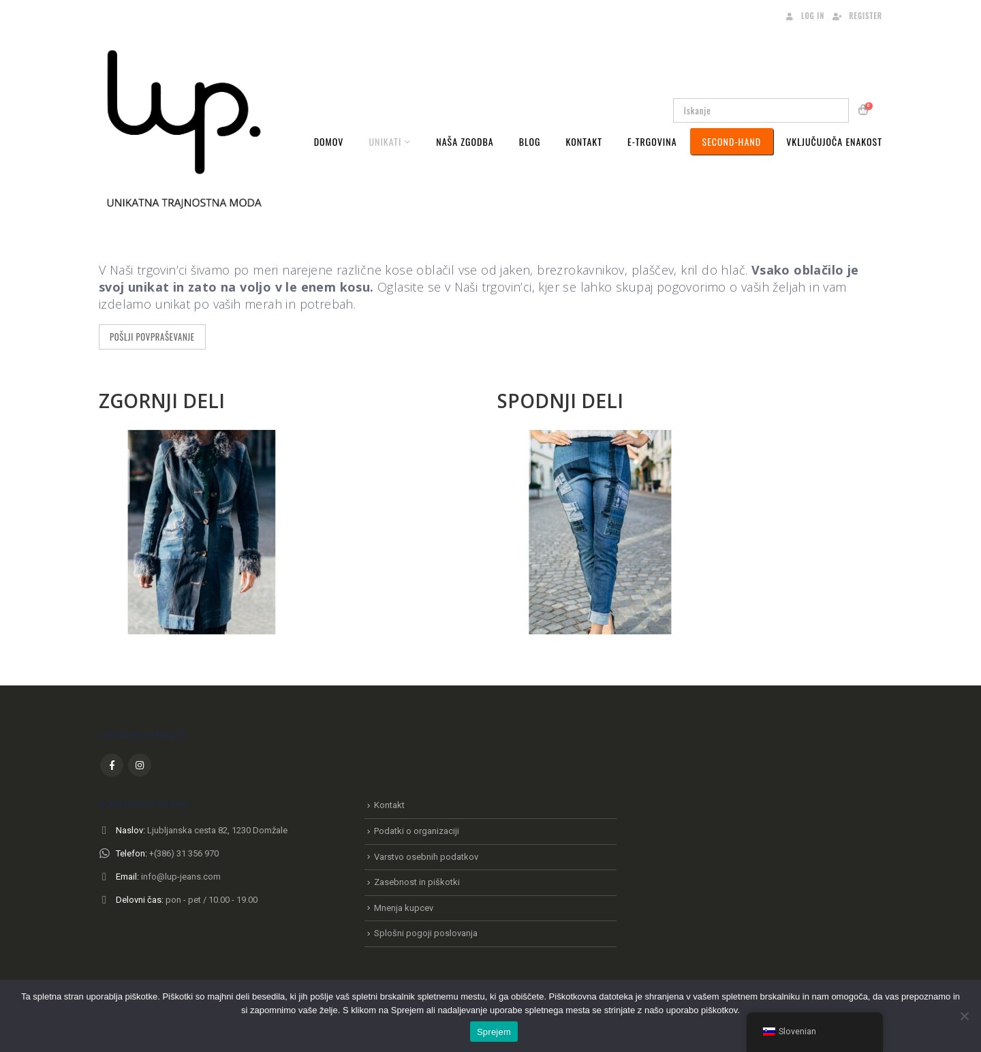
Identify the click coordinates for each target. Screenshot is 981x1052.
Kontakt (584, 141)
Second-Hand (732, 141)
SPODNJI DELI (560, 401)
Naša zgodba (464, 141)
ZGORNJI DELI (162, 401)
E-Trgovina (652, 141)
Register (856, 15)
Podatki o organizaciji (416, 831)
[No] (964, 1016)
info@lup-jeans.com (181, 876)
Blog (530, 141)
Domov (329, 141)
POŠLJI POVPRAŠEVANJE (152, 336)
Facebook (111, 765)
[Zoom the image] (201, 438)
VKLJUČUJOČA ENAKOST (834, 141)
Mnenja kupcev (403, 908)
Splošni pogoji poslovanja (426, 933)
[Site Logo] (184, 128)
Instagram (139, 765)
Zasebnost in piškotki (417, 882)
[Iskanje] (829, 110)
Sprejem (494, 1032)
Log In (803, 15)
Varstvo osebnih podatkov (426, 857)
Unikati (385, 141)
